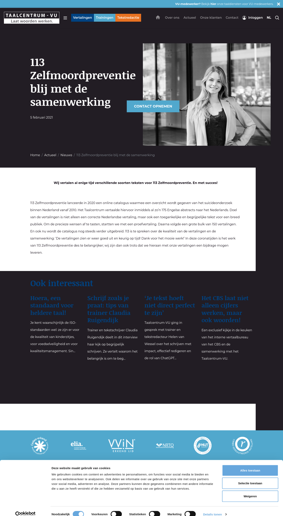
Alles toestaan (250, 464)
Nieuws (66, 155)
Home (35, 155)
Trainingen (104, 17)
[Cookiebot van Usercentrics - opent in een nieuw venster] (25, 508)
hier (213, 4)
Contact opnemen (153, 106)
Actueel (50, 155)
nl (269, 17)
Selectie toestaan (250, 477)
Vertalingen (82, 17)
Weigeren (250, 490)
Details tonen (212, 508)
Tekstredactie (128, 17)
